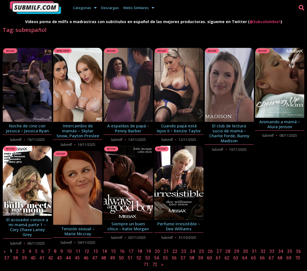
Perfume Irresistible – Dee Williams (178, 226)
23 (183, 251)
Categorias (85, 7)
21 (166, 251)
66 (262, 258)
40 (33, 258)
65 (253, 258)
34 (280, 251)
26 (210, 251)
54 (156, 258)
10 (69, 251)
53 (147, 258)
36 (298, 251)
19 (148, 251)
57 (183, 258)
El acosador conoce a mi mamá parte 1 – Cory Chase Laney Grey (27, 227)
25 (201, 251)
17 (130, 251)
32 (263, 251)
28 (227, 251)
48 (103, 258)
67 (271, 258)
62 (227, 258)
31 (254, 251)
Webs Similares (138, 7)
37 (6, 258)
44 (68, 258)
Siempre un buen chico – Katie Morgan (128, 226)
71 (146, 264)
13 (95, 251)
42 (50, 258)
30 (245, 251)
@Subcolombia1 (265, 21)
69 (288, 258)
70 (297, 258)
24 (192, 251)
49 (112, 258)
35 (289, 251)
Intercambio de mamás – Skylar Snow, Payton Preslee (77, 130)
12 (86, 251)
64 (244, 258)
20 (157, 251)
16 (122, 251)
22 (175, 251)
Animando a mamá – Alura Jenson (279, 124)
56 (174, 258)
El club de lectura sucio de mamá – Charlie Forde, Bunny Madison (229, 133)
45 (77, 258)
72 (154, 264)
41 (41, 258)
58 (191, 258)
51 (130, 258)
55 (165, 258)
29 (236, 251)
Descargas (110, 7)
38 (15, 258)
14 (104, 251)
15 (113, 251)
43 (59, 258)
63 (235, 258)
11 (78, 251)
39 (24, 258)
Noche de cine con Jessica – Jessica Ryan (27, 128)
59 (200, 258)
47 (94, 258)
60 (209, 258)
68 (280, 258)
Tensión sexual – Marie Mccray (78, 231)
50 (121, 258)
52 (138, 258)
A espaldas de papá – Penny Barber (128, 128)
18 (139, 251)
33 (272, 251)
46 (86, 258)
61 (218, 258)
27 (219, 251)
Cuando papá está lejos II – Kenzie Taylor (179, 128)
